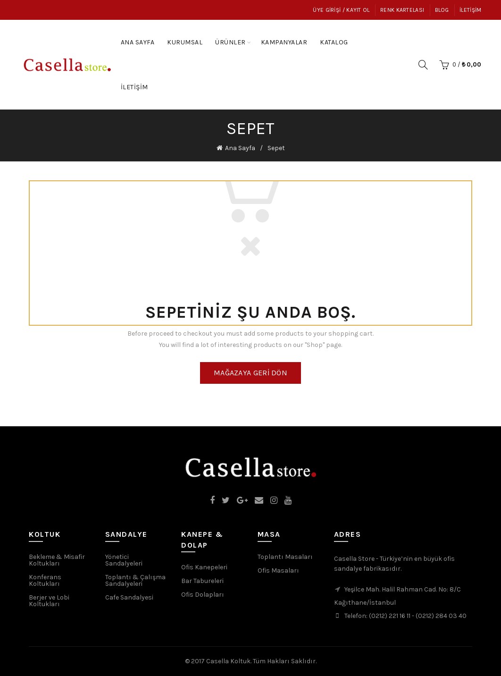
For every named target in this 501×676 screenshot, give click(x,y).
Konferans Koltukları (45, 580)
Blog (442, 10)
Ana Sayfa (138, 42)
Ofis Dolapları (202, 595)
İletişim (470, 10)
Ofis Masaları (278, 570)
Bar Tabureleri (202, 581)
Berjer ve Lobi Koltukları (49, 600)
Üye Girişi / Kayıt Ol (341, 10)
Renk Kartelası (402, 10)
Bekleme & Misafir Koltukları (57, 560)
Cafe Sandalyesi (129, 597)
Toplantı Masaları (285, 557)
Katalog (337, 37)
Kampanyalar (287, 37)
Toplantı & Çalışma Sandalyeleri (135, 580)
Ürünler (230, 42)
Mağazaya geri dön (250, 372)
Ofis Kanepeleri (204, 567)
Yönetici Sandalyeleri (123, 560)
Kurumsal (184, 42)
